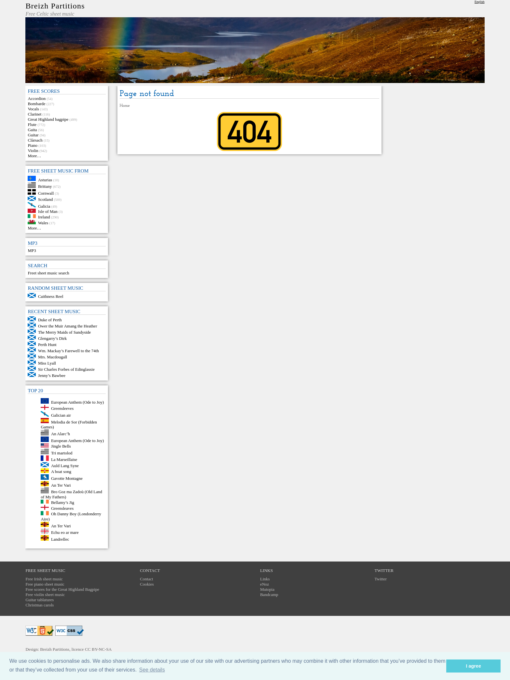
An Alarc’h (60, 433)
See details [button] (152, 670)
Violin (33, 150)
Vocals (33, 108)
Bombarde (36, 103)
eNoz (264, 584)
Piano (32, 145)
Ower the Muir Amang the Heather (67, 326)
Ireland (44, 216)
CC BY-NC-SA (98, 649)
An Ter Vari (61, 484)
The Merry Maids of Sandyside (64, 332)
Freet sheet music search (48, 273)
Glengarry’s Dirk (52, 338)
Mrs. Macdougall (52, 356)
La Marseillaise (64, 459)
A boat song (61, 471)
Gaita (32, 129)
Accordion (37, 98)
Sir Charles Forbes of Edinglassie (66, 369)
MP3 (32, 250)
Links (265, 578)
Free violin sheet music (45, 594)
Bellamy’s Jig (62, 502)
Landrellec (60, 539)
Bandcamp (269, 594)
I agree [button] (473, 666)
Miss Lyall (47, 363)
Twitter (381, 578)
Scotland (45, 199)
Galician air (61, 415)
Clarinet (34, 114)
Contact (146, 578)
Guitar (33, 134)
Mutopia (267, 589)
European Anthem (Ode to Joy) (77, 402)
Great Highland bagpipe (48, 119)
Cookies (147, 584)
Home (125, 106)
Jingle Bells (61, 446)
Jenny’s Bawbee (51, 375)
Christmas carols (39, 605)
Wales (43, 222)
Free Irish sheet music (43, 578)
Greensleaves (62, 508)
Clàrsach (35, 140)
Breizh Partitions (55, 6)
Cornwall (46, 193)
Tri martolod (62, 452)
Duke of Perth (50, 319)
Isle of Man (48, 211)
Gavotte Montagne (67, 478)
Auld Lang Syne (65, 465)
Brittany (45, 186)
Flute (32, 124)
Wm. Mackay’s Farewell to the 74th (68, 350)
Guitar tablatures (39, 599)
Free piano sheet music (44, 584)
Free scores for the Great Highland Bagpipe (62, 589)
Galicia (44, 205)
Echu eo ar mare (65, 532)
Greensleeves (62, 408)
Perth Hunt (47, 344)
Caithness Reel (50, 296)
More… (34, 155)
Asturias (45, 179)
